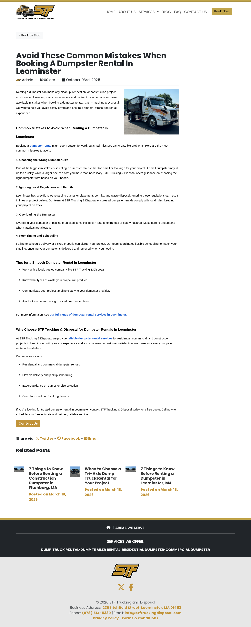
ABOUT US (127, 11)
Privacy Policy (106, 618)
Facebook (68, 438)
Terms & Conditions (140, 618)
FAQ (177, 11)
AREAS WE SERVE (130, 527)
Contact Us (28, 423)
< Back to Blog (29, 35)
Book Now (221, 11)
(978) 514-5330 (96, 612)
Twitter (44, 438)
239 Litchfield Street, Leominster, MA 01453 (142, 607)
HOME (110, 11)
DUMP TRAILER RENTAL (100, 549)
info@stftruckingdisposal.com (153, 612)
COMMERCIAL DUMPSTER (188, 549)
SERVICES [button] (147, 11)
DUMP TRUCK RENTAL (60, 549)
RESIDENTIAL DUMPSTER (143, 549)
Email (91, 438)
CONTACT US (195, 11)
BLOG (166, 11)
